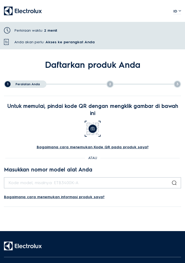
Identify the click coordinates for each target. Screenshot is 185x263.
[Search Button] (174, 182)
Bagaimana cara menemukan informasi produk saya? (54, 197)
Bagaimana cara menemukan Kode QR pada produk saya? (93, 147)
